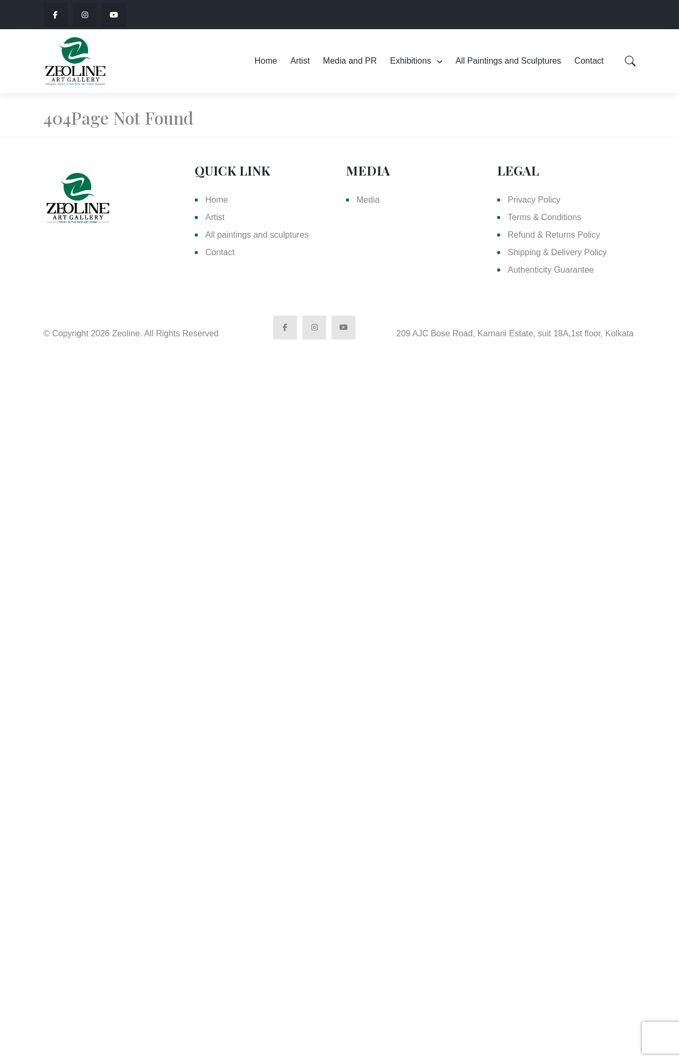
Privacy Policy (534, 199)
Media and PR (350, 60)
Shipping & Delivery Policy (557, 252)
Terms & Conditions (544, 217)
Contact (589, 60)
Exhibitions (410, 60)
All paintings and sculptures (257, 234)
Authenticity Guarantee (551, 269)
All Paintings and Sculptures (508, 60)
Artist (299, 60)
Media (368, 199)
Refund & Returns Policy (554, 234)
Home (266, 60)
